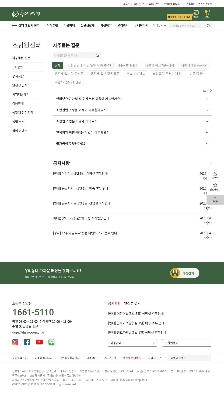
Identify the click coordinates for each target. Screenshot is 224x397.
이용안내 (18, 103)
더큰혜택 (69, 25)
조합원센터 (154, 3)
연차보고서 (110, 358)
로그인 (126, 3)
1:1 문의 (17, 67)
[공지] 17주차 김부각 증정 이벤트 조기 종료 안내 (85, 233)
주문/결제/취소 (128, 65)
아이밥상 (190, 3)
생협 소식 (18, 121)
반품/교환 (196, 73)
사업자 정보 (154, 358)
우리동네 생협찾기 (172, 3)
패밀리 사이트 (190, 358)
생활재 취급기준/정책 (159, 65)
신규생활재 (88, 25)
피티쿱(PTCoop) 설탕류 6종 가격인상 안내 (81, 218)
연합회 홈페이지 (44, 358)
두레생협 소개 (20, 358)
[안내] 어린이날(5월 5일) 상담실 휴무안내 (80, 173)
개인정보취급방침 (69, 358)
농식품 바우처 (205, 3)
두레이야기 (141, 25)
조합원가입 (139, 3)
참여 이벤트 (19, 130)
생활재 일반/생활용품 (105, 73)
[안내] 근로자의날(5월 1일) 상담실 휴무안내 (82, 203)
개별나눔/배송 (136, 73)
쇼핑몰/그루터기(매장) (168, 73)
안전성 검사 (19, 85)
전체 (58, 65)
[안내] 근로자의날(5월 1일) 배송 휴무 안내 (80, 188)
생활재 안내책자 (132, 358)
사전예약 (106, 25)
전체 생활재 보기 (26, 25)
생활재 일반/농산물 (194, 65)
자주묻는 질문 (21, 58)
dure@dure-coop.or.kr (28, 332)
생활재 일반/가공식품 (69, 73)
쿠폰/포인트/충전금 (68, 82)
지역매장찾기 (21, 94)
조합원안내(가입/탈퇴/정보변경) (89, 65)
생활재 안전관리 (22, 112)
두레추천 (52, 25)
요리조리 (123, 25)
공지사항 (18, 76)
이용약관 (91, 358)
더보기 (207, 90)
